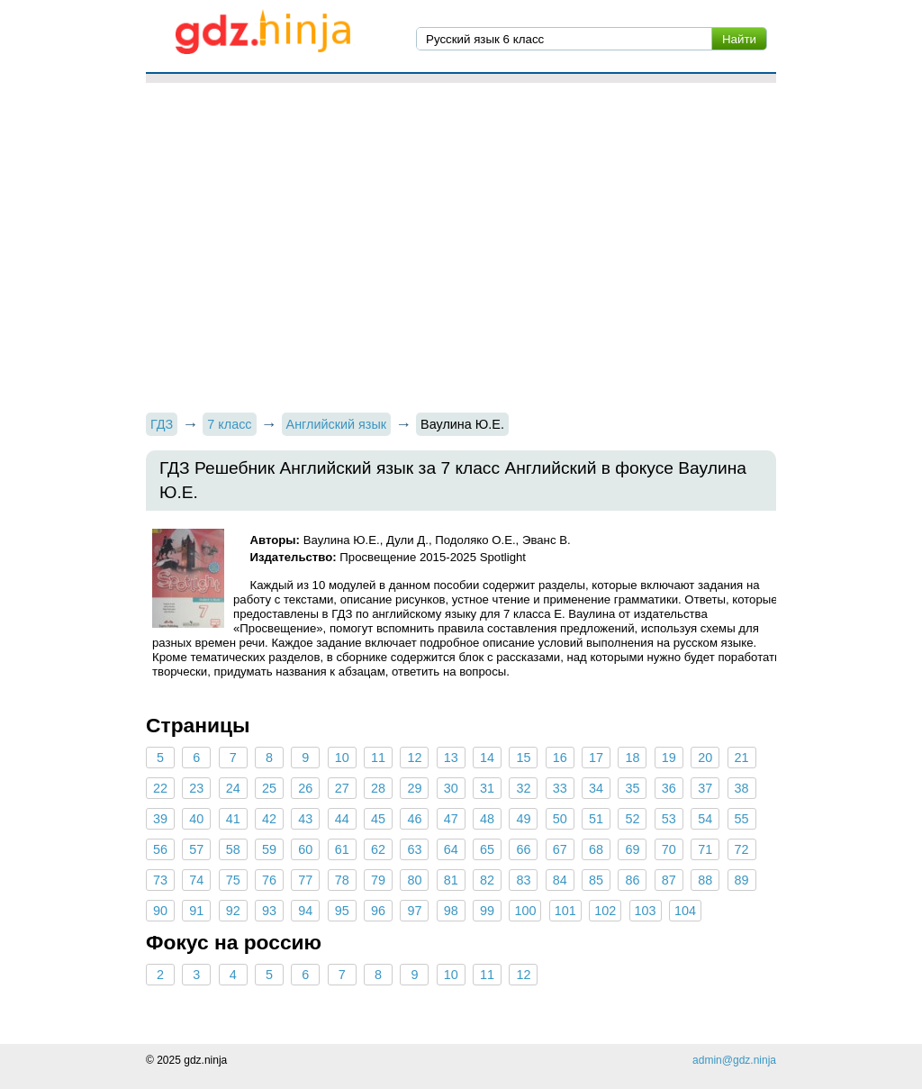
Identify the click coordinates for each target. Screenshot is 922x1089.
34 (596, 788)
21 (741, 757)
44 (342, 819)
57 (196, 849)
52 (632, 819)
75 (233, 880)
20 (705, 757)
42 (269, 819)
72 (741, 849)
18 (632, 757)
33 (560, 788)
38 (741, 788)
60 (305, 849)
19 (669, 757)
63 (414, 849)
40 (196, 819)
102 (605, 910)
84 (560, 880)
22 (160, 788)
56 (160, 849)
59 (269, 849)
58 (233, 849)
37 (705, 788)
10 (342, 757)
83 (523, 880)
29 (414, 788)
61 (342, 849)
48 (487, 819)
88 (705, 880)
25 (269, 788)
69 (632, 849)
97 (414, 910)
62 (378, 849)
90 (160, 910)
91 (196, 910)
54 (705, 819)
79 (378, 880)
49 (523, 819)
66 (523, 849)
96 (378, 910)
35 (632, 788)
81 (451, 880)
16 (560, 757)
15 (523, 757)
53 (669, 819)
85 (596, 880)
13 (451, 757)
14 (487, 757)
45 (378, 819)
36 (669, 788)
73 (160, 880)
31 (487, 788)
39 (160, 819)
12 (414, 757)
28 (378, 788)
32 (523, 788)
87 (669, 880)
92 (233, 910)
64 (451, 849)
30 (451, 788)
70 (669, 849)
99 (487, 910)
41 (233, 819)
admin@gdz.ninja (734, 1060)
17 (596, 757)
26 (305, 788)
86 (632, 880)
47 (451, 819)
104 (685, 910)
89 (741, 880)
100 (525, 910)
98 (451, 910)
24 (233, 788)
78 (342, 880)
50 (560, 819)
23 (196, 788)
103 (645, 910)
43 (305, 819)
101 (565, 910)
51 (596, 819)
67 (560, 849)
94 (305, 910)
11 (378, 757)
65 (487, 849)
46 (414, 819)
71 (705, 849)
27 (342, 788)
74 (196, 880)
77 (305, 880)
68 (596, 849)
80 (414, 880)
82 (487, 880)
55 (741, 819)
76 (269, 880)
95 (342, 910)
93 (269, 910)
